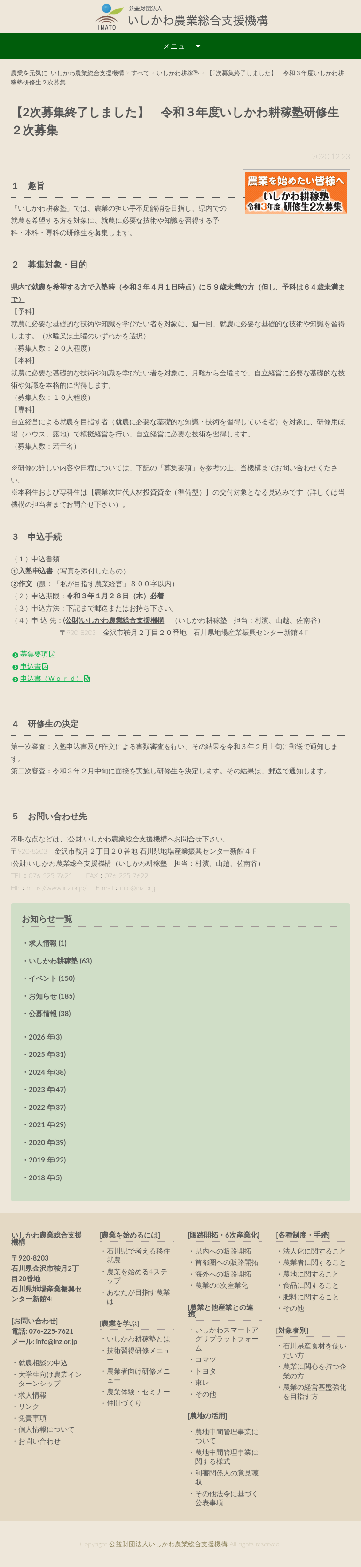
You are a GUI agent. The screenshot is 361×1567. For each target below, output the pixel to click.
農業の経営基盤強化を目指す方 (314, 1391)
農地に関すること (311, 1273)
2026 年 (45, 1036)
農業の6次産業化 (222, 1285)
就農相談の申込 (43, 1362)
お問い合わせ (39, 1441)
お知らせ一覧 (47, 918)
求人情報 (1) (48, 943)
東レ (202, 1382)
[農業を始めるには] (130, 1235)
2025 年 (47, 1054)
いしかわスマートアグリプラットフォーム (227, 1338)
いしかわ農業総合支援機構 (46, 1238)
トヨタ (205, 1371)
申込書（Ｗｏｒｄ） (51, 678)
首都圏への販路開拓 (227, 1262)
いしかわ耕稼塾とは (138, 1338)
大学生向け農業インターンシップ (50, 1379)
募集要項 (34, 654)
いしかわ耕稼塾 (178, 72)
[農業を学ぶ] (119, 1323)
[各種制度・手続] (303, 1235)
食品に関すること (311, 1285)
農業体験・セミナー (138, 1391)
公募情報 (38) (50, 1013)
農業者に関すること (314, 1262)
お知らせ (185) (52, 996)
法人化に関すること (314, 1250)
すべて (140, 72)
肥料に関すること (311, 1296)
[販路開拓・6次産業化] (224, 1235)
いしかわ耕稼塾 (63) (60, 960)
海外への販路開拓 (223, 1273)
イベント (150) (52, 978)
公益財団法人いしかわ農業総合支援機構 (180, 16)
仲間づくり (124, 1403)
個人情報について (46, 1429)
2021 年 (47, 1124)
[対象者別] (292, 1330)
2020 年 (47, 1142)
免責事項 (32, 1418)
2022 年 (47, 1107)
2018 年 (45, 1177)
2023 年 (47, 1089)
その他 (205, 1394)
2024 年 (47, 1072)
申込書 (30, 666)
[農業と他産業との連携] (221, 1310)
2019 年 (47, 1159)
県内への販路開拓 (223, 1250)
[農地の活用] (208, 1416)
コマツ (205, 1359)
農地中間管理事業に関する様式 (227, 1457)
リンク (28, 1406)
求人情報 (32, 1395)
